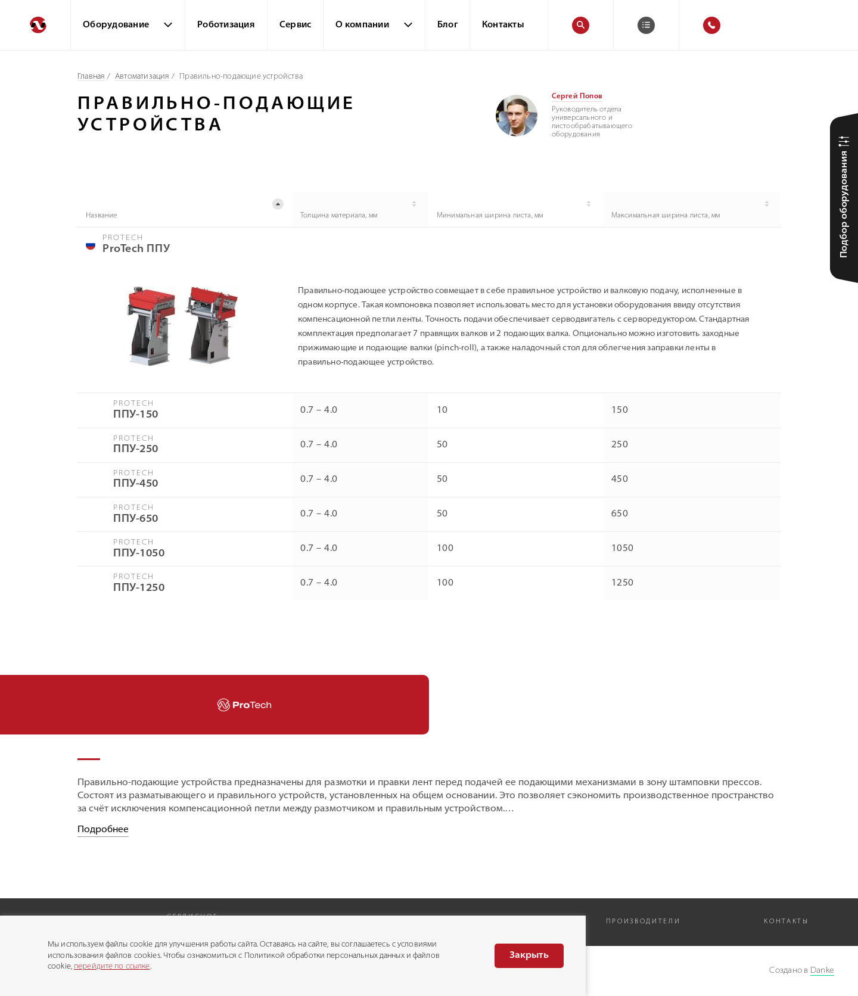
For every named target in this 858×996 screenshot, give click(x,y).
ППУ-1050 (138, 553)
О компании (362, 25)
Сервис (295, 25)
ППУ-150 (135, 415)
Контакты (503, 25)
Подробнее (103, 830)
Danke (822, 970)
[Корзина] (646, 25)
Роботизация (226, 25)
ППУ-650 (135, 519)
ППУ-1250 (138, 588)
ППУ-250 (135, 450)
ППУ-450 (135, 484)
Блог (447, 25)
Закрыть (529, 955)
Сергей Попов (577, 96)
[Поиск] (580, 25)
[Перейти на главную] (35, 25)
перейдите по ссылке (112, 966)
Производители (643, 922)
